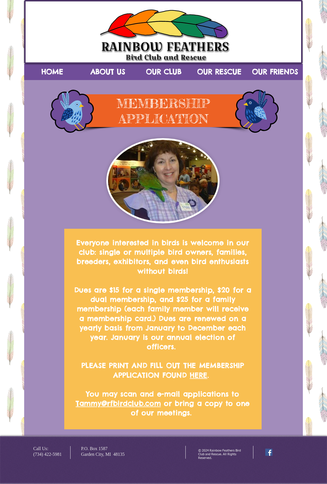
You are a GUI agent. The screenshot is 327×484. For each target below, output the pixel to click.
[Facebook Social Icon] (268, 452)
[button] (108, 73)
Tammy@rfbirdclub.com (118, 403)
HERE (198, 375)
